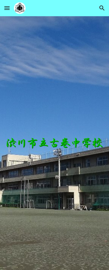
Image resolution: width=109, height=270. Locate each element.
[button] (7, 8)
